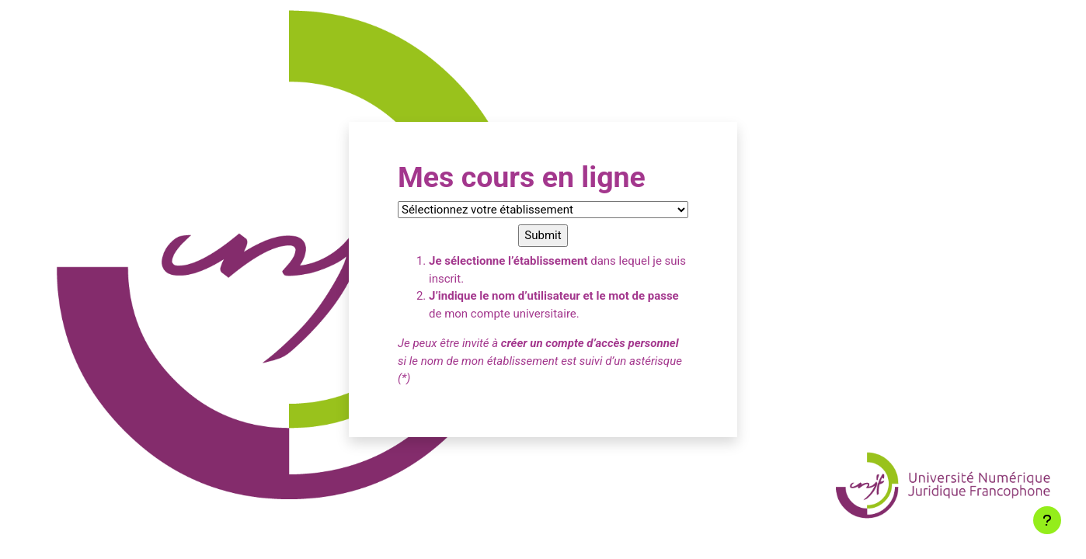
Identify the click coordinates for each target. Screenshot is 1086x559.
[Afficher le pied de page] (1047, 520)
